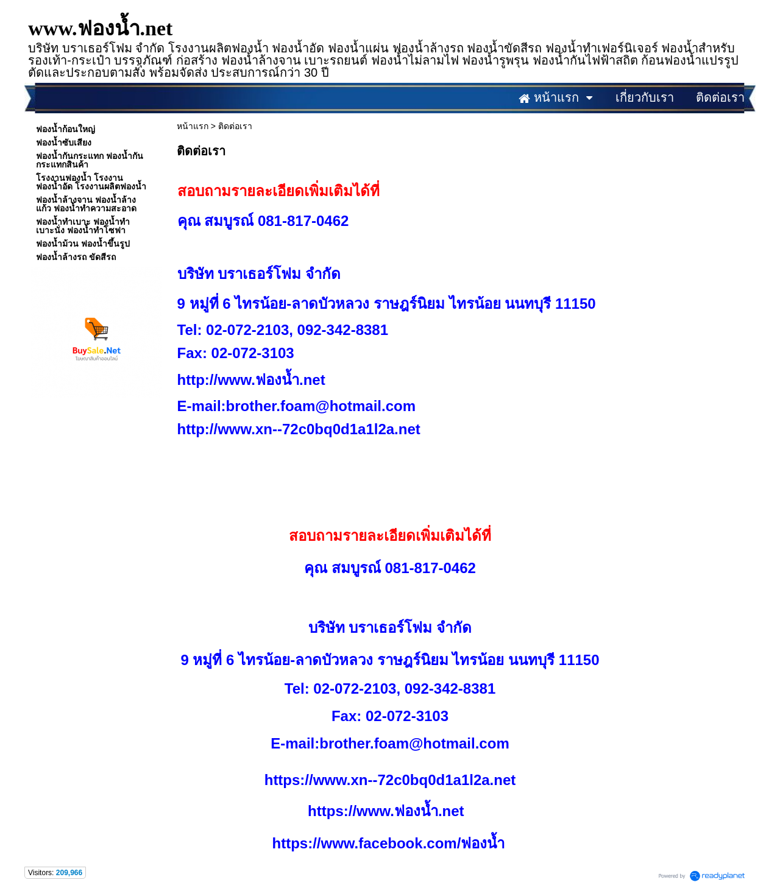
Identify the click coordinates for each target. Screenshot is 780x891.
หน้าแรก (192, 126)
